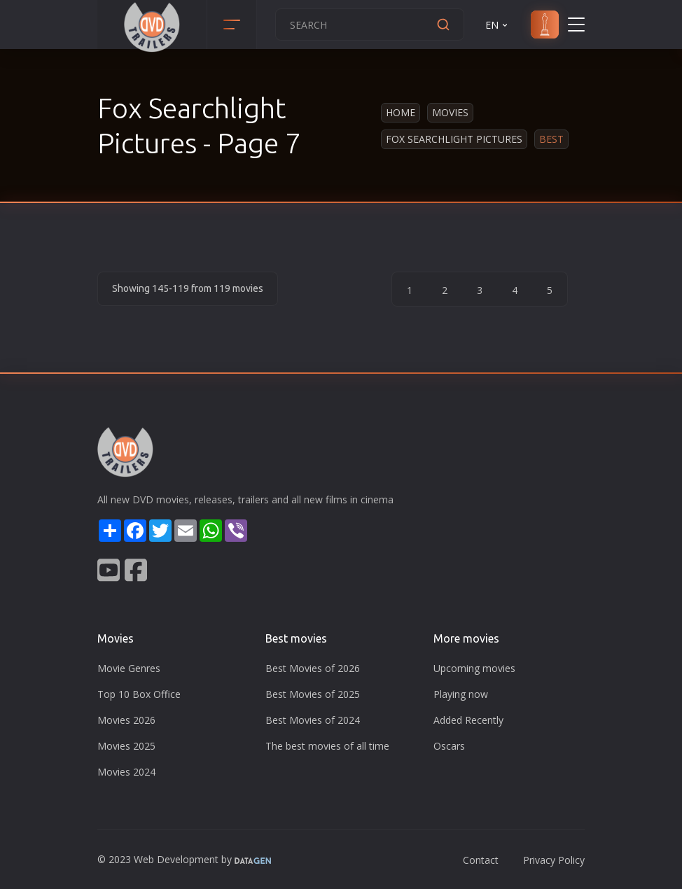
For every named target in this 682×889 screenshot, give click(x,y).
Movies (450, 112)
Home (400, 112)
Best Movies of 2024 (312, 720)
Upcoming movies (474, 668)
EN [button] (497, 24)
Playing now (460, 694)
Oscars (449, 745)
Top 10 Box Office (139, 694)
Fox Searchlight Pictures (454, 139)
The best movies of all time (327, 745)
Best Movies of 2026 (312, 668)
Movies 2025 (126, 745)
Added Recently (468, 720)
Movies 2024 (126, 771)
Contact (481, 860)
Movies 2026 (126, 720)
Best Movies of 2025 (312, 694)
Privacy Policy (554, 860)
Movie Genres (128, 668)
